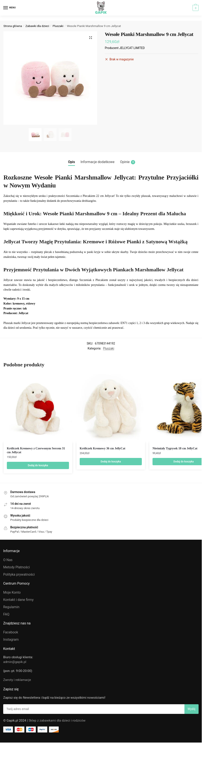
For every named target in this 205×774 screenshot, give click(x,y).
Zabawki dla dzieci (37, 26)
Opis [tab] (71, 162)
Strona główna (12, 26)
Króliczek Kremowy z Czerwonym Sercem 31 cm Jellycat (36, 450)
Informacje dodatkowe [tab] (98, 162)
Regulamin (11, 607)
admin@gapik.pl (14, 662)
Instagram (11, 639)
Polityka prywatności (19, 574)
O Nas (7, 560)
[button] (90, 37)
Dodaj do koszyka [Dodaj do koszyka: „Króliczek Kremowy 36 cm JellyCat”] (111, 461)
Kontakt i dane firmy (18, 600)
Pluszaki (58, 26)
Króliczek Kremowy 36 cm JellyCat (102, 448)
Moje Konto (12, 592)
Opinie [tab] (127, 162)
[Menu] (9, 8)
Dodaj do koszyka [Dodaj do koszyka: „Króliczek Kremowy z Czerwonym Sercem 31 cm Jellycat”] (38, 465)
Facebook (10, 632)
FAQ (6, 614)
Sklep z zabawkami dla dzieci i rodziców (56, 720)
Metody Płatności (16, 567)
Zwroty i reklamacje (17, 680)
